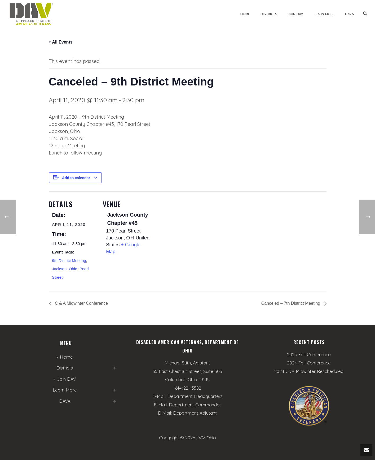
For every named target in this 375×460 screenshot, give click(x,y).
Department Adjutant (195, 413)
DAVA (349, 14)
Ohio (73, 268)
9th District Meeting (69, 260)
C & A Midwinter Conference (81, 303)
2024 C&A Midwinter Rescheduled (308, 371)
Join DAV (295, 14)
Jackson (59, 268)
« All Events (61, 42)
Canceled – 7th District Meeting (291, 303)
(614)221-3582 (187, 388)
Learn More (324, 14)
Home (245, 14)
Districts (269, 14)
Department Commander (195, 404)
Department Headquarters (195, 396)
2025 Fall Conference (309, 354)
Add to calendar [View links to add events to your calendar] (76, 178)
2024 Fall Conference (309, 362)
